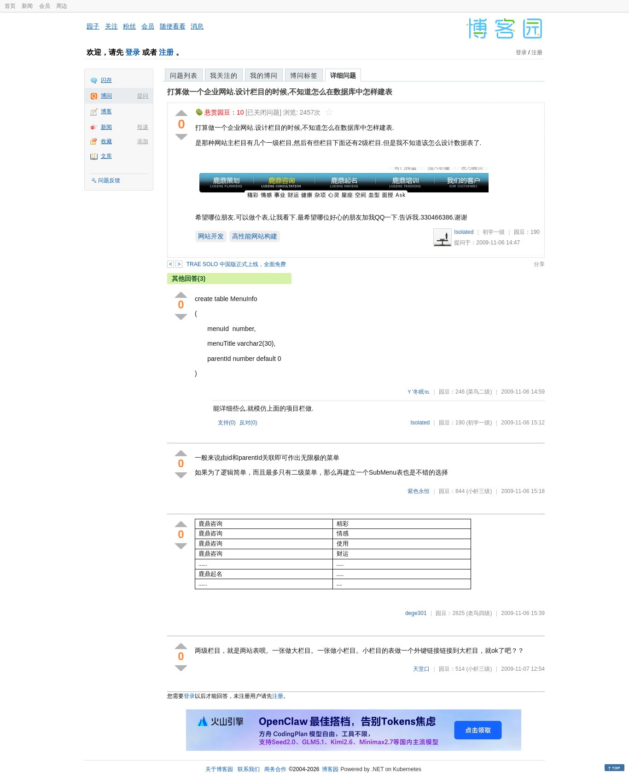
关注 (111, 26)
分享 (539, 264)
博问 (106, 96)
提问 (142, 96)
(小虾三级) (479, 491)
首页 (10, 6)
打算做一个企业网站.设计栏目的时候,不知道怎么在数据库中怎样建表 (279, 92)
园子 (93, 26)
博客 (106, 111)
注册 (166, 52)
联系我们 (249, 769)
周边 (61, 6)
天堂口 (421, 669)
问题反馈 (109, 180)
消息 (197, 26)
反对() (248, 422)
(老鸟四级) (479, 613)
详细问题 (343, 75)
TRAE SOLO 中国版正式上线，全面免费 (236, 264)
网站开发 (211, 236)
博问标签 (304, 75)
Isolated (463, 232)
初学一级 (494, 232)
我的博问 (264, 75)
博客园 (330, 769)
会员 (44, 6)
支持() (227, 422)
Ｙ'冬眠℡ (418, 392)
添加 (142, 141)
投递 (142, 127)
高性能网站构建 (254, 236)
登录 (132, 52)
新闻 (27, 6)
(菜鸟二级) (479, 392)
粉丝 (129, 26)
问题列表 (184, 75)
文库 (106, 156)
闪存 (106, 80)
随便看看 (173, 26)
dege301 (416, 613)
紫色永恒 (419, 491)
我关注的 (224, 75)
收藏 (106, 141)
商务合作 (275, 769)
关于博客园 (219, 769)
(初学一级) (479, 422)
